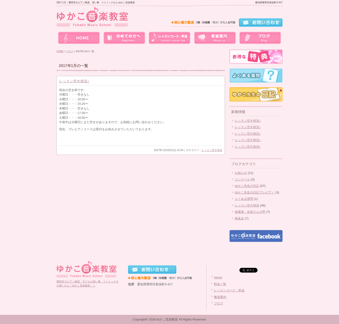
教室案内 (214, 38)
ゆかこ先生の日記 (247, 186)
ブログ (259, 38)
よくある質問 (244, 199)
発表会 (239, 218)
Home (218, 277)
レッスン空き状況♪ (74, 81)
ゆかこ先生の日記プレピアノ (254, 192)
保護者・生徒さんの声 (250, 212)
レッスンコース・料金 (169, 38)
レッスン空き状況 (212, 150)
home (79, 38)
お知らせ (241, 173)
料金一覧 (124, 38)
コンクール (242, 179)
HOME (60, 51)
